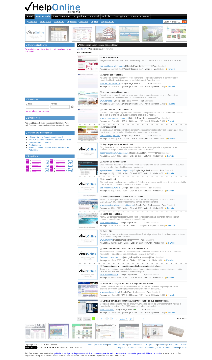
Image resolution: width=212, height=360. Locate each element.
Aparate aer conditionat (113, 75)
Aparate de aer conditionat (114, 162)
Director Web (43, 16)
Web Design (30, 347)
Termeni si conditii (171, 347)
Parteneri (132, 347)
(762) (70, 168)
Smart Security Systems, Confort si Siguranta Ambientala (128, 283)
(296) (70, 160)
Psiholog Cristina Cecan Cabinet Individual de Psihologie (48, 149)
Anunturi (94, 16)
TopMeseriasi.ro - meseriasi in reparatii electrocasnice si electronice (132, 266)
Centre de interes (140, 16)
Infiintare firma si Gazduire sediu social (45, 137)
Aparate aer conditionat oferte (116, 92)
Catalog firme (120, 16)
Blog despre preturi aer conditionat (118, 144)
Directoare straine (136, 344)
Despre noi (121, 347)
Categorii (32, 21)
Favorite (171, 69)
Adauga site (45, 21)
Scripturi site (151, 344)
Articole (106, 16)
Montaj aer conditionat (112, 214)
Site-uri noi (59, 21)
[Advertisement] (50, 74)
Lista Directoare (61, 16)
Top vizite (83, 21)
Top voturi (72, 21)
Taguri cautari (107, 21)
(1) (47, 160)
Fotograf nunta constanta (39, 142)
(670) (70, 163)
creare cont (44, 111)
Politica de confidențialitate (149, 347)
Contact (183, 347)
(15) (47, 168)
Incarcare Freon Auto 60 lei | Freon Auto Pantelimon (125, 249)
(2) (47, 163)
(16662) (69, 171)
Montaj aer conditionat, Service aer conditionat (123, 196)
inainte (123, 318)
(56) (47, 171)
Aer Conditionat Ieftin (112, 57)
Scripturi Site (79, 16)
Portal (29, 16)
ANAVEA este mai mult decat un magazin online (49, 140)
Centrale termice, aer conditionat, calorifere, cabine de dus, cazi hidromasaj (136, 301)
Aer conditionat (109, 127)
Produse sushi (34, 145)
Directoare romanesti (117, 344)
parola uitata (31, 111)
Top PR (94, 21)
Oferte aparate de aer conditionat (117, 109)
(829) (70, 166)
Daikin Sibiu (108, 231)
